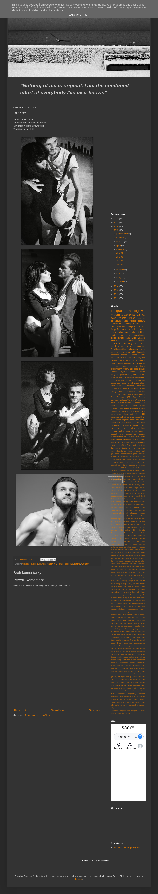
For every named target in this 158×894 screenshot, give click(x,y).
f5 (144, 555)
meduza (131, 603)
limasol (124, 600)
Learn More (75, 15)
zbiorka (137, 705)
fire (136, 558)
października (122, 233)
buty (119, 538)
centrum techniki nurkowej (124, 406)
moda (118, 606)
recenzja (114, 648)
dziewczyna (116, 321)
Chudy (49, 564)
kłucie (130, 598)
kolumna (136, 584)
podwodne (115, 355)
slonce (113, 383)
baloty (132, 524)
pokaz (121, 431)
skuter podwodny (138, 660)
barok (118, 527)
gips (126, 572)
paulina (77, 564)
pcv (119, 626)
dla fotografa (119, 550)
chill (121, 541)
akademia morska (138, 519)
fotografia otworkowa (120, 352)
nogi (127, 612)
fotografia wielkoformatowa (121, 567)
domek (126, 408)
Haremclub (126, 476)
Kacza (134, 479)
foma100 (127, 561)
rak (143, 646)
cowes (113, 544)
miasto (122, 318)
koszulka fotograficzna (119, 589)
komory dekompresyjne (126, 586)
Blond (138, 451)
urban (123, 688)
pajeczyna (114, 623)
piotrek (122, 632)
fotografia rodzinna (137, 564)
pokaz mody (131, 431)
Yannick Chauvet (133, 516)
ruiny (128, 437)
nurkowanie (116, 324)
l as (125, 377)
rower (119, 437)
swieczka (133, 674)
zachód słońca (124, 445)
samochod (130, 380)
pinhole (127, 428)
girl (133, 352)
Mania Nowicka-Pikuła (119, 488)
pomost (142, 431)
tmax (143, 439)
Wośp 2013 (133, 513)
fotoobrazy (124, 569)
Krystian (127, 482)
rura (117, 651)
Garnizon (141, 468)
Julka (118, 479)
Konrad (117, 482)
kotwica (128, 592)
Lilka (119, 485)
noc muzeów (120, 612)
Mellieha (114, 490)
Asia (125, 389)
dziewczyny (123, 411)
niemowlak (134, 425)
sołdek (137, 665)
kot (124, 592)
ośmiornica (141, 620)
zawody (134, 445)
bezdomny (114, 530)
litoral (129, 600)
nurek (113, 332)
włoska (137, 702)
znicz (138, 708)
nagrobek (131, 377)
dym (112, 552)
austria (138, 521)
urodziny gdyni (132, 688)
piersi (143, 629)
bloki (143, 533)
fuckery (142, 569)
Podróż (130, 502)
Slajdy (121, 507)
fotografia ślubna (138, 567)
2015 (116, 230)
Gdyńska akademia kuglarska (122, 471)
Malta (143, 485)
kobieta (141, 332)
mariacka (119, 603)
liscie (137, 420)
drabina (133, 408)
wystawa (141, 442)
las (143, 315)
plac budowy (135, 632)
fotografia (124, 564)
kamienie (141, 352)
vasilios (142, 688)
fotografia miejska (126, 326)
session (119, 657)
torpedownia (130, 682)
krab (143, 592)
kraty (112, 595)
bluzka (121, 535)
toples (133, 321)
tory (112, 442)
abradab (114, 519)
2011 (116, 298)
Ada (128, 338)
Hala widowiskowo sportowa (134, 473)
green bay (141, 572)
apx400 (114, 403)
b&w (113, 318)
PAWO (119, 496)
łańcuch (118, 448)
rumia (133, 437)
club (138, 541)
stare (131, 668)
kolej (118, 584)
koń (120, 343)
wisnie (142, 696)
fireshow (142, 558)
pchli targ (114, 626)
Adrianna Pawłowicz (30, 564)
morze (142, 329)
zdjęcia (113, 708)
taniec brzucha (139, 680)
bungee (113, 538)
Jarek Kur (135, 476)
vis (129, 355)
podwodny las (131, 634)
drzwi (143, 550)
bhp (121, 530)
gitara (134, 572)
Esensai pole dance (119, 465)
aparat (120, 349)
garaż (123, 572)
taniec (130, 680)
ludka (133, 600)
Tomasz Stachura (125, 510)
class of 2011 (132, 541)
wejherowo (125, 442)
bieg (134, 530)
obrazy (136, 615)
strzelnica (136, 439)
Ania (120, 389)
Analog (136, 324)
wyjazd (136, 383)
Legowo (114, 485)
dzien (117, 552)
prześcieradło (116, 646)
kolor (132, 318)
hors (126, 414)
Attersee (132, 451)
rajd (140, 646)
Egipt (143, 462)
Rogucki (137, 505)
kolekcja (124, 584)
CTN (134, 338)
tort (136, 682)
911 (138, 448)
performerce (125, 626)
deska (142, 547)
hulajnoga (120, 575)
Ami (127, 451)
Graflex (113, 473)
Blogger (78, 879)
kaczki (142, 578)
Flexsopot (128, 468)
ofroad (113, 617)
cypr (131, 544)
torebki (122, 682)
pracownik (114, 643)
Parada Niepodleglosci (136, 496)
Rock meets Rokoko (126, 505)
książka (123, 595)
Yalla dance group (118, 516)
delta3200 (115, 408)
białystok (128, 530)
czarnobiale (132, 366)
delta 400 (135, 547)
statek (113, 346)
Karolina (129, 394)
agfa (119, 519)
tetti (117, 682)
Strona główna (57, 710)
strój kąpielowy (116, 674)
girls (130, 572)
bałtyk (122, 527)
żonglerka (121, 713)
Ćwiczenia (114, 711)
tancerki (124, 680)
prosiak (142, 643)
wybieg (134, 442)
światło (124, 448)
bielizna (141, 326)
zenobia (125, 708)
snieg (113, 439)
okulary (137, 617)
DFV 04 (119, 253)
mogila (124, 606)
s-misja (133, 651)
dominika (137, 550)
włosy (142, 383)
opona (113, 620)
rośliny (113, 651)
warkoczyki (115, 691)
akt (126, 315)
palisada (118, 428)
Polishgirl (120, 397)
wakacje (135, 355)
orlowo (119, 620)
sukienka (125, 383)
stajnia (119, 439)
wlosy (119, 358)
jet (139, 578)
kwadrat (114, 598)
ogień (118, 617)
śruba (143, 711)
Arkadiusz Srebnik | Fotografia (127, 847)
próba (131, 646)
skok (138, 437)
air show (126, 519)
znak (133, 708)
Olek (139, 493)
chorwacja (123, 366)
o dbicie (137, 612)
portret (127, 332)
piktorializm (115, 632)
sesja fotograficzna (135, 335)
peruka (137, 626)
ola (112, 428)
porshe (124, 640)
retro (133, 648)
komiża (114, 377)
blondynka (114, 535)
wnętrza (122, 699)
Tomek (135, 510)
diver (112, 550)
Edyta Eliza (134, 462)
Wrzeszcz (141, 513)
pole (139, 637)
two (125, 685)
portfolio (130, 640)
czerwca (120, 249)
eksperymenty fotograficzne (122, 369)
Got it (87, 15)
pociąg (113, 634)
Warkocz (130, 400)
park (124, 623)
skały (119, 660)
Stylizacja (115, 340)
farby (127, 558)
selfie (138, 654)
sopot (119, 665)
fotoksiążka (115, 569)
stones (130, 671)
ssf (127, 668)
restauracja (127, 648)
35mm (134, 448)
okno (136, 343)
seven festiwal (128, 657)
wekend (134, 691)
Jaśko (142, 476)
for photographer (138, 561)
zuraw (142, 708)
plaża (124, 324)
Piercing (125, 502)
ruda (124, 437)
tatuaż (120, 346)
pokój (134, 637)
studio (113, 338)
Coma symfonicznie (123, 459)
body (125, 349)
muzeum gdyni (116, 609)
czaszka (142, 544)
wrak (125, 358)
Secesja (114, 507)
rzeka (142, 343)
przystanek (125, 646)
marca (119, 273)
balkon (142, 363)
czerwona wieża (125, 547)
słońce (135, 677)
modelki (135, 423)
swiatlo (121, 338)
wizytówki (114, 699)
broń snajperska (139, 535)
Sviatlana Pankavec (119, 400)
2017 (116, 222)
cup (127, 544)
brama (130, 535)
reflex (120, 648)
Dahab (134, 459)
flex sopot (119, 561)
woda (126, 321)
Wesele (138, 400)
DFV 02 (119, 261)
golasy (119, 414)
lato (112, 600)
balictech (126, 524)
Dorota (113, 462)
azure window (116, 524)
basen (137, 403)
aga (143, 400)
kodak (113, 584)
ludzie (134, 329)
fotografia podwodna (120, 329)
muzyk (124, 609)
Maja (135, 360)
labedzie (136, 598)
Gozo (143, 471)
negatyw (142, 609)
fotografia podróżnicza (120, 375)
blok (137, 533)
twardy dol (119, 685)
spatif (143, 665)
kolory (130, 584)
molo (143, 423)
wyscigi (119, 702)
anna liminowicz (124, 521)
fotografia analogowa (128, 311)
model (113, 335)
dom (121, 408)
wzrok (132, 702)
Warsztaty (85, 564)
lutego (119, 277)
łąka (128, 711)
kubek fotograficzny (134, 595)
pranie (121, 643)
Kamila (128, 360)
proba (126, 643)
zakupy (131, 705)
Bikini (142, 389)
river (137, 648)
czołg (142, 406)
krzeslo (117, 595)
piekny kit (136, 629)
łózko (113, 386)
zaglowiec (118, 705)
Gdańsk (141, 338)
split (112, 668)
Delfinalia (141, 459)
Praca (136, 502)
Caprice (134, 454)
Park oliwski (115, 499)
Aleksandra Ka (120, 451)
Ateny (138, 358)
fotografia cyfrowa (119, 372)
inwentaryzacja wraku (118, 578)
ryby (123, 380)
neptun (113, 612)
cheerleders (115, 541)
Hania (113, 476)
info (136, 414)
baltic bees (140, 524)
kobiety (142, 581)
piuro (128, 632)
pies (143, 377)
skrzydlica (126, 660)
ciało (130, 349)
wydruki (113, 702)
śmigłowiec (135, 711)
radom (136, 646)
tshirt (112, 685)
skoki (142, 437)
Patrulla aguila (125, 499)
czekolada (114, 547)
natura (135, 609)
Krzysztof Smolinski (138, 482)
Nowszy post (20, 710)
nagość (121, 425)
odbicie (142, 425)
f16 (141, 555)
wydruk (142, 699)
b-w (112, 326)
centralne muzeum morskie (134, 538)
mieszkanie (126, 423)
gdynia (132, 315)
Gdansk (114, 360)
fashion (114, 343)
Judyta (113, 479)
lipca (118, 245)
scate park (131, 654)
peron (132, 626)
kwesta (119, 598)
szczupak (121, 677)
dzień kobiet (135, 411)
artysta (121, 403)
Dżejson (120, 462)
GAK (135, 468)
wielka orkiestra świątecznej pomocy (128, 694)
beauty (127, 527)
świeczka (114, 713)
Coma (113, 459)
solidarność (124, 663)
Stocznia (128, 507)
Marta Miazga (133, 488)
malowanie (115, 423)
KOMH (128, 479)
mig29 (113, 606)
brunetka (42, 564)
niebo (127, 425)
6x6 (139, 315)
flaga (112, 561)
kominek (114, 586)
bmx (125, 535)
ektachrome (129, 555)
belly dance (140, 527)
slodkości (114, 663)
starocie (137, 668)
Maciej (137, 485)
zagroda (125, 705)
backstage (129, 403)
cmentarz (136, 349)
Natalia (114, 363)
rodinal (142, 648)
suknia (134, 332)
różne (128, 651)
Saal (134, 397)
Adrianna (121, 386)
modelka (117, 314)
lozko (142, 420)
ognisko (123, 617)
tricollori (142, 682)
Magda (132, 346)
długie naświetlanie (132, 552)
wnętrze (130, 699)
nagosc (130, 609)
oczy (130, 343)
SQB (128, 397)
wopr (136, 699)
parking (129, 623)
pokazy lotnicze (126, 637)
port (112, 380)
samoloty (124, 654)
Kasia (142, 324)
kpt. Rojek (136, 592)
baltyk (113, 527)
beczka (133, 527)
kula (143, 595)
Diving (113, 392)
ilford (126, 575)
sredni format (120, 668)
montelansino (132, 606)
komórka (138, 586)
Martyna (142, 488)
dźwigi (142, 552)
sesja (129, 324)
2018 (116, 218)
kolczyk (142, 375)
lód (137, 600)
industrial (132, 575)
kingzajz (124, 581)
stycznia (120, 281)
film (143, 411)
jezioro (134, 375)
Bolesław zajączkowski (122, 454)
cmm (143, 541)
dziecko (141, 366)
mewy (142, 603)
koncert (120, 377)
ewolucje (137, 555)
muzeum (114, 425)
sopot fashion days (128, 665)
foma (113, 414)
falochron (121, 558)
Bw (143, 358)
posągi (142, 640)
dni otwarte (129, 550)
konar (132, 417)
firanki (132, 558)
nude (121, 335)
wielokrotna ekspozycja (119, 696)
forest (113, 564)
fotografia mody (137, 372)
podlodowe (121, 634)
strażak (137, 671)
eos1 (136, 369)
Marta (136, 394)
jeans (129, 578)
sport (119, 383)
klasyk (131, 581)
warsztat (123, 691)
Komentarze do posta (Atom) (37, 715)
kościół (138, 417)
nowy (131, 612)
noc (125, 343)
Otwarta (114, 496)
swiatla (126, 674)
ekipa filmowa (119, 555)
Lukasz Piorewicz (128, 485)
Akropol (114, 389)
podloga (141, 428)
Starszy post (94, 710)
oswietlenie (131, 620)
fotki (118, 564)
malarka (142, 600)
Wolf (126, 513)
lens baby (117, 600)
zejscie (118, 708)
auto (143, 521)
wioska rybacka (134, 696)
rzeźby (122, 651)
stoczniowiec (122, 671)
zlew (129, 708)
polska (118, 640)
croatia (118, 544)
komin (142, 584)
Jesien (123, 394)
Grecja (121, 360)
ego (112, 555)
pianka (130, 629)
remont (114, 437)
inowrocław (141, 575)
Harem (118, 476)
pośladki (114, 434)
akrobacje (114, 521)
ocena (142, 615)
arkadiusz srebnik (131, 363)
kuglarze (125, 420)
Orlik (143, 493)
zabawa (114, 445)
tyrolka (129, 685)
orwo (124, 620)
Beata (136, 389)
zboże (142, 705)
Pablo (66, 564)
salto (118, 654)
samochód (140, 380)
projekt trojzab (134, 643)
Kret (122, 482)
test (131, 383)
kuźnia (132, 420)
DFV (55, 564)
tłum (134, 685)
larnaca (142, 598)
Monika (142, 360)
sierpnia (120, 241)
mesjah (137, 603)
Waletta (142, 510)
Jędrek (123, 479)
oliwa (143, 617)
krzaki (118, 420)
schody (124, 355)
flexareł (142, 369)
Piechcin (118, 502)
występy (126, 702)
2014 (116, 286)
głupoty (113, 575)
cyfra (143, 349)
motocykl (141, 606)
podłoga (114, 431)
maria (113, 603)
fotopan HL (133, 569)
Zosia (143, 516)
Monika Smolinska (124, 490)
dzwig (122, 552)
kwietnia (120, 269)
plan (143, 632)
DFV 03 (119, 257)
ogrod (129, 617)
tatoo (112, 682)
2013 (116, 290)
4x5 (133, 358)
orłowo (138, 377)
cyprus (135, 544)
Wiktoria (121, 513)
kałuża (118, 581)
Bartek (130, 389)
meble (125, 603)
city (125, 541)
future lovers (115, 572)
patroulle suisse (139, 623)
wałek (128, 691)
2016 (116, 226)
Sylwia (120, 363)
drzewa (141, 321)
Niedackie (119, 493)
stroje (143, 671)
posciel (136, 640)
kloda (136, 581)
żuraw (127, 713)
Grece (119, 473)
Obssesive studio (130, 493)
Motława (135, 490)
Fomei (60, 564)
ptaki (118, 380)
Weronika (114, 513)
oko (133, 617)
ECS (126, 462)
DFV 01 (119, 264)
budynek (141, 340)
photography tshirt (121, 629)
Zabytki (114, 349)
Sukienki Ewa (139, 507)
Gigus (137, 471)
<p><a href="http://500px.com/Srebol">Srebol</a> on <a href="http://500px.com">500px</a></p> (128, 762)
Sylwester (114, 510)
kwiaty (125, 598)
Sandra (142, 397)
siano (137, 657)
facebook (114, 558)
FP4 (122, 468)
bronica (141, 318)
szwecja (129, 677)
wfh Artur (141, 691)
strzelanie (127, 439)
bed (143, 403)
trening (118, 442)
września (120, 238)
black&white (128, 340)
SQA (143, 505)
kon (143, 586)
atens (133, 521)
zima (129, 358)
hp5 (131, 414)
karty (112, 581)
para (71, 564)
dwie (138, 408)
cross (124, 544)
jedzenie (134, 578)
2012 (116, 294)
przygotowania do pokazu (132, 434)
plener (133, 428)
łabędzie (123, 711)
